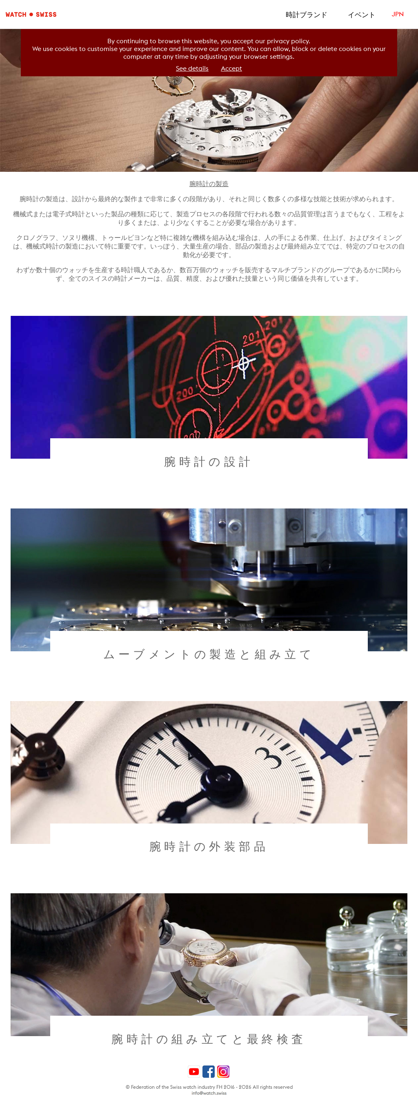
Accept (231, 68)
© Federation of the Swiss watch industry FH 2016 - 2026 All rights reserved (209, 1087)
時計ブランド (306, 15)
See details (192, 68)
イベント (362, 15)
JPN (398, 14)
